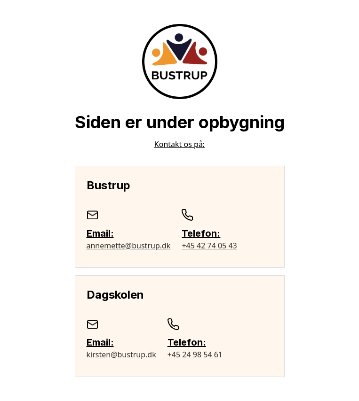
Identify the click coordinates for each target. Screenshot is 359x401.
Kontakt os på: (179, 144)
